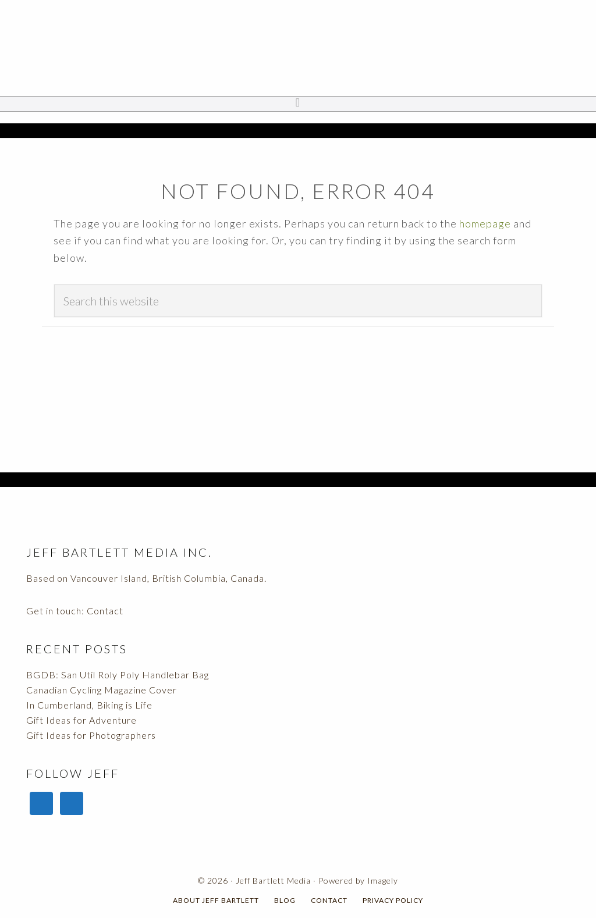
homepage (485, 223)
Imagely (382, 880)
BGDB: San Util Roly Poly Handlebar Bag (117, 674)
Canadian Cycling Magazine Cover (101, 689)
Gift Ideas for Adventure (81, 719)
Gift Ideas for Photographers (91, 735)
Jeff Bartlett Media (298, 49)
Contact (105, 610)
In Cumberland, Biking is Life (89, 704)
